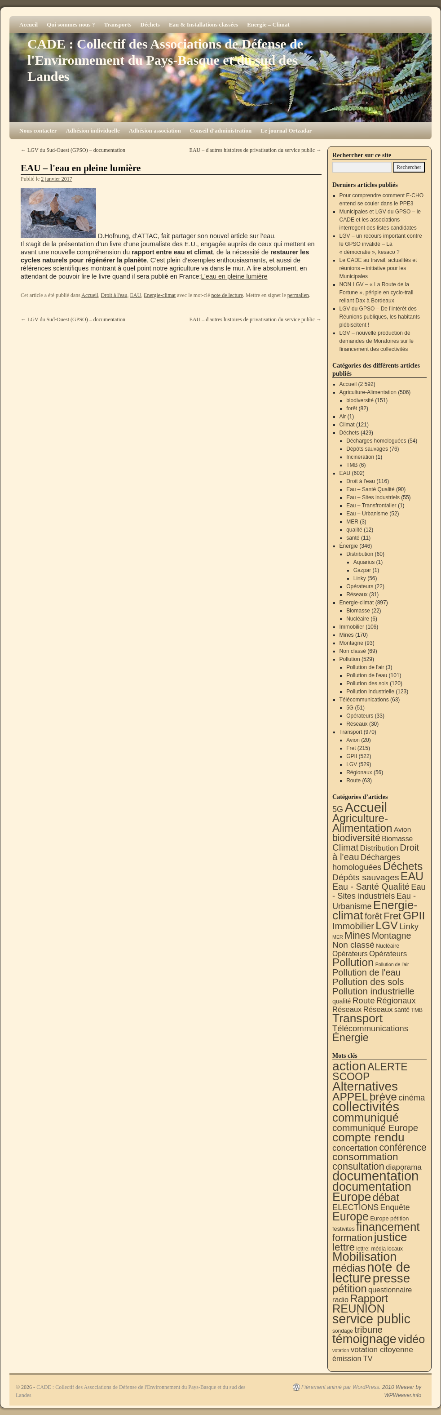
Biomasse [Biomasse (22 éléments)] (397, 839)
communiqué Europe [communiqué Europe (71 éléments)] (375, 1127)
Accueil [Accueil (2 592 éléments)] (365, 807)
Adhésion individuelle (92, 130)
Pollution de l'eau (366, 675)
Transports (117, 24)
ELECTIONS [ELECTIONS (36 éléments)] (355, 1207)
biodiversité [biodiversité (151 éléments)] (356, 838)
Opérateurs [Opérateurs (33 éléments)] (388, 953)
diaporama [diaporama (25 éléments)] (404, 1167)
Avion (353, 740)
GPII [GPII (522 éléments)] (414, 915)
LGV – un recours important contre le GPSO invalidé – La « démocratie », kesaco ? (381, 244)
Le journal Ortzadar (286, 130)
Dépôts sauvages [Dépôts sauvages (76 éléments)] (365, 877)
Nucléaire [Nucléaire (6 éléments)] (387, 946)
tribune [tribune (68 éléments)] (368, 1329)
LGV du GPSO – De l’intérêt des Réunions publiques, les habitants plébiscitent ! (380, 317)
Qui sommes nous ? (71, 24)
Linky (359, 578)
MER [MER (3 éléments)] (337, 937)
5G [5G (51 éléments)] (337, 809)
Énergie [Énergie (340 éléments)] (350, 1037)
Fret (351, 748)
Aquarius (364, 562)
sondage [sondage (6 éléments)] (342, 1331)
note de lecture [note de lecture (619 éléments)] (371, 1272)
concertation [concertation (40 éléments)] (355, 1148)
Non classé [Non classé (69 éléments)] (353, 944)
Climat (347, 424)
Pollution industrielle (370, 691)
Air (343, 416)
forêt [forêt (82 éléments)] (373, 916)
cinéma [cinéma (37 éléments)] (411, 1097)
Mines (347, 635)
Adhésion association (155, 130)
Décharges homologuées (376, 441)
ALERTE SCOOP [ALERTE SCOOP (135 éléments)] (370, 1071)
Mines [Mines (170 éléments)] (357, 935)
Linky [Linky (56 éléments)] (409, 926)
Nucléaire (357, 619)
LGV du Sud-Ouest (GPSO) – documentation (73, 150)
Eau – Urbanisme (367, 513)
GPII (351, 756)
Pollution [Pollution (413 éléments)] (353, 962)
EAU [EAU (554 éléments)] (412, 876)
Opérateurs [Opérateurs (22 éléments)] (350, 954)
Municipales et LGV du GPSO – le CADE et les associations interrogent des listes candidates (380, 219)
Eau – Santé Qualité (370, 489)
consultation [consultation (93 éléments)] (358, 1166)
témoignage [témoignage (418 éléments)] (364, 1339)
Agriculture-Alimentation (368, 392)
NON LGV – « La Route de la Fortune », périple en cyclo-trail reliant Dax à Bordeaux (377, 292)
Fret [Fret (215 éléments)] (392, 916)
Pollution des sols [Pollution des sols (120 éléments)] (368, 981)
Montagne (351, 643)
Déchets (150, 24)
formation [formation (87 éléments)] (352, 1238)
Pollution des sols (367, 683)
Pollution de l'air (365, 667)
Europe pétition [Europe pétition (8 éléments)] (389, 1218)
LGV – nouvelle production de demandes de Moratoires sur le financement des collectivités (377, 341)
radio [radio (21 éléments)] (340, 1299)
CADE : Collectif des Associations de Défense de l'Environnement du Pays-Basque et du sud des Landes (165, 60)
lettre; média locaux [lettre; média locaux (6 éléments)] (379, 1249)
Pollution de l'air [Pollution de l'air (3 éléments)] (392, 964)
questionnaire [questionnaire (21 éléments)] (390, 1290)
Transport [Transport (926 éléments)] (357, 1018)
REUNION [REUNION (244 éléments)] (358, 1308)
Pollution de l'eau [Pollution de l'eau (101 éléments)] (366, 972)
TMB (351, 465)
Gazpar (362, 570)
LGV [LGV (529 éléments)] (386, 925)
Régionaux (359, 772)
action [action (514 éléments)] (349, 1066)
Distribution (359, 554)
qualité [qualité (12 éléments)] (341, 1001)
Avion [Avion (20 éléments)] (402, 829)
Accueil (28, 24)
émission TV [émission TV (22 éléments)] (352, 1358)
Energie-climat (160, 295)
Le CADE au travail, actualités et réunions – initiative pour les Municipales (378, 268)
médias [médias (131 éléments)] (349, 1268)
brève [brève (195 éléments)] (383, 1097)
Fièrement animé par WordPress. (341, 1387)
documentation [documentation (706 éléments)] (375, 1175)
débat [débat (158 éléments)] (386, 1197)
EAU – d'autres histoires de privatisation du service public (256, 150)
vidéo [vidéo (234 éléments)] (411, 1339)
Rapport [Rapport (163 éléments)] (369, 1298)
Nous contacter (38, 130)
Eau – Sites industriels (373, 497)
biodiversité (360, 400)
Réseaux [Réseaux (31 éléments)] (378, 1009)
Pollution (350, 659)
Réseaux (356, 594)
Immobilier (352, 627)
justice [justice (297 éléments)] (390, 1237)
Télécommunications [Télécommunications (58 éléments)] (370, 1028)
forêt (351, 408)
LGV (351, 764)
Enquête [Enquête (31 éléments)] (395, 1207)
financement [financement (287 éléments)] (387, 1226)
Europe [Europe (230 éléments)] (350, 1216)
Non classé (353, 651)
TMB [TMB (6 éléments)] (417, 1010)
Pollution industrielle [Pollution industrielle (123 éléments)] (373, 991)
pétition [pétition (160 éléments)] (349, 1288)
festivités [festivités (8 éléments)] (343, 1228)
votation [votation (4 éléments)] (340, 1350)
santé (352, 538)
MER (352, 522)
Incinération (360, 457)
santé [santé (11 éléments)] (402, 1009)
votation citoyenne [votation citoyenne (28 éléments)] (382, 1349)
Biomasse (358, 611)
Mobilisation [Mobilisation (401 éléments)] (364, 1257)
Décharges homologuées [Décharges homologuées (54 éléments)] (366, 862)
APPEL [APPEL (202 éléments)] (350, 1097)
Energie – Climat (268, 24)
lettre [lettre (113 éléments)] (343, 1247)
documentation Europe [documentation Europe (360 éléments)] (371, 1192)
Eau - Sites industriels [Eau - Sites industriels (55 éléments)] (379, 891)
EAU (135, 295)
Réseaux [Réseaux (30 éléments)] (347, 1009)
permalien (298, 295)
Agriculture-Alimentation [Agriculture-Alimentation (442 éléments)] (362, 823)
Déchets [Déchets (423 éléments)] (403, 866)
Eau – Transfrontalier (371, 505)
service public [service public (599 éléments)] (371, 1319)
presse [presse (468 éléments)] (391, 1278)
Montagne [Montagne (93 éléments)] (391, 935)
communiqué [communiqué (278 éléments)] (365, 1117)
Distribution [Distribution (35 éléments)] (379, 848)
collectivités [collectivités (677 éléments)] (365, 1107)
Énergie (349, 546)
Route (353, 780)
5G (349, 708)
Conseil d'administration (221, 130)
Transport (351, 732)
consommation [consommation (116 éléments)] (365, 1156)
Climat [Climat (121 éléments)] (345, 847)
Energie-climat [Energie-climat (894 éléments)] (375, 910)
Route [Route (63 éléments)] (364, 1000)
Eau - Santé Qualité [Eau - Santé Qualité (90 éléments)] (371, 887)
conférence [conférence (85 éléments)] (403, 1147)
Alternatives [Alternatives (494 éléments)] (365, 1086)
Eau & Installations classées (203, 24)
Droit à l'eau (114, 295)
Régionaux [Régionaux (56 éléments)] (396, 1000)
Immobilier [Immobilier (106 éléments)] (353, 926)
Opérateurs (359, 586)
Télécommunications (364, 699)
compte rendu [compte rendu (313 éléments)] (368, 1137)
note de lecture (227, 295)
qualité (354, 530)
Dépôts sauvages (367, 449)
